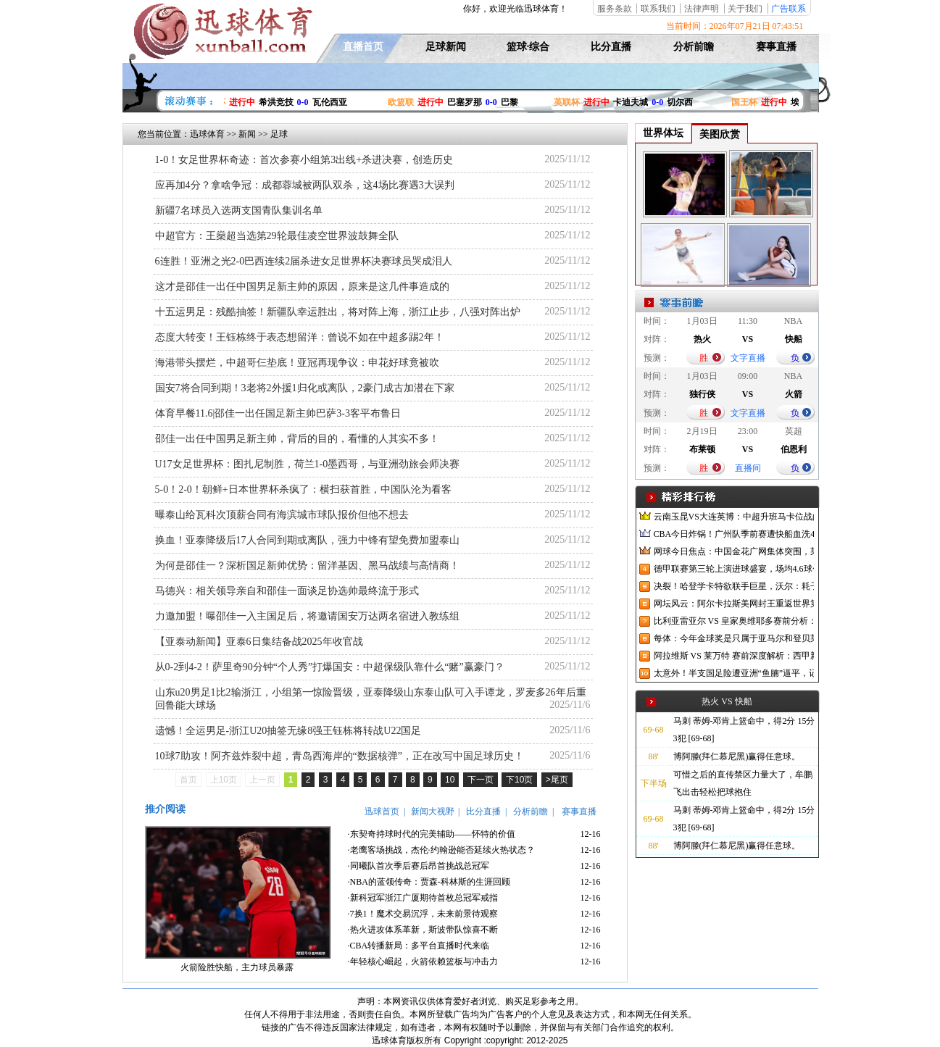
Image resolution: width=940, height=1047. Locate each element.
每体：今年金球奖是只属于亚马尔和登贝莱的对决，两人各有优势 (734, 638)
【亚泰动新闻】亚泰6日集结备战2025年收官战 (259, 641)
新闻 (247, 134)
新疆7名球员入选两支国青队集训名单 (239, 210)
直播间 (748, 468)
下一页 (480, 780)
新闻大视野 (432, 811)
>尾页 (557, 780)
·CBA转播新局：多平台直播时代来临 (419, 945)
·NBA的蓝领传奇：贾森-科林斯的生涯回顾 (429, 882)
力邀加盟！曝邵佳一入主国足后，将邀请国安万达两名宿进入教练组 (307, 616)
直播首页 (363, 46)
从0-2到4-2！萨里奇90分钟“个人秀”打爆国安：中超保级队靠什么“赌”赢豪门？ (329, 667)
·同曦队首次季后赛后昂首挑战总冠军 (418, 866)
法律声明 (701, 9)
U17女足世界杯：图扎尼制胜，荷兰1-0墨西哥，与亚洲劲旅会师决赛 (307, 464)
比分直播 (611, 46)
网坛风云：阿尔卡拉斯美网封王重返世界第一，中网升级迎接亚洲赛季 (734, 603)
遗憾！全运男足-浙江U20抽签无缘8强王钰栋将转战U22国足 (288, 730)
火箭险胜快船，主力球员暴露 (237, 967)
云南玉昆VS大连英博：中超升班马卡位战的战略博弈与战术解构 (734, 517)
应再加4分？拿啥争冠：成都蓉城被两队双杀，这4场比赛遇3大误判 (304, 185)
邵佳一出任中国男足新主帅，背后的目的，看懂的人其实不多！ (297, 438)
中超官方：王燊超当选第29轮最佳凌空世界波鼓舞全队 (277, 235)
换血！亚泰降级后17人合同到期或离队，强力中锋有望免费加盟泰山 (307, 540)
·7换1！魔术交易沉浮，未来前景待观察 (423, 914)
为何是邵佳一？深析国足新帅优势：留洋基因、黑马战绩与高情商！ (307, 565)
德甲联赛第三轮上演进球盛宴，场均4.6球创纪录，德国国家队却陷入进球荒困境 (734, 569)
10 (449, 780)
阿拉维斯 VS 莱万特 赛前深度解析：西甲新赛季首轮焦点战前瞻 (734, 656)
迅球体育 (207, 134)
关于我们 (745, 9)
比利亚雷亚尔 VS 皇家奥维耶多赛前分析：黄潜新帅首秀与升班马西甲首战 (734, 621)
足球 (279, 134)
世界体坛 (663, 133)
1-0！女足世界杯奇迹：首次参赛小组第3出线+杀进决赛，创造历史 (304, 159)
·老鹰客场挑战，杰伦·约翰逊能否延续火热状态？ (441, 850)
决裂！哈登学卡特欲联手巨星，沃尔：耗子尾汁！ (734, 586)
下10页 (519, 780)
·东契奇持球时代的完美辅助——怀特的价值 (431, 834)
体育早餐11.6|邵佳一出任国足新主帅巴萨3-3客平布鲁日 (278, 413)
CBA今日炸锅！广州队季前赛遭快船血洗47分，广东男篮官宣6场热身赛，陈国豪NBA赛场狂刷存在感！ (734, 534)
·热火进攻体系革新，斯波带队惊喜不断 (423, 930)
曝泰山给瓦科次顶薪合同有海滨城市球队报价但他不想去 (282, 514)
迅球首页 (382, 811)
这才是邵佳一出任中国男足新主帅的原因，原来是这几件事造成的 (302, 286)
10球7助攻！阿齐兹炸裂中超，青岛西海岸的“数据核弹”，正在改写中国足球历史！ (339, 756)
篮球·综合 (528, 46)
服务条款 (614, 9)
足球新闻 (445, 46)
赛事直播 (776, 46)
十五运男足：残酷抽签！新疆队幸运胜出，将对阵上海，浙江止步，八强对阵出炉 (337, 311)
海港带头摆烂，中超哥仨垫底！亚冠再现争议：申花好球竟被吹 (297, 362)
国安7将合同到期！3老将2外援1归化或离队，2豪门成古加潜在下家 (304, 388)
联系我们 (658, 9)
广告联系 (788, 9)
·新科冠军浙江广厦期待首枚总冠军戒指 (423, 898)
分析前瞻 (693, 46)
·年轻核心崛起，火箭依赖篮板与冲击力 (423, 961)
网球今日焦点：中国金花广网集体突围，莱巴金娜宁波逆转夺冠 (734, 551)
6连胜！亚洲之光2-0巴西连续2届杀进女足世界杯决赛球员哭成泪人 (304, 261)
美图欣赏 (719, 134)
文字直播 (748, 358)
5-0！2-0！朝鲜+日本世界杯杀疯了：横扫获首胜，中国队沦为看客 (303, 489)
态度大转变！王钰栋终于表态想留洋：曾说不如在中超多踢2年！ (299, 337)
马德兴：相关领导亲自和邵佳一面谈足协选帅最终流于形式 (287, 590)
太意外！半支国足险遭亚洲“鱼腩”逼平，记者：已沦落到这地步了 (734, 673)
